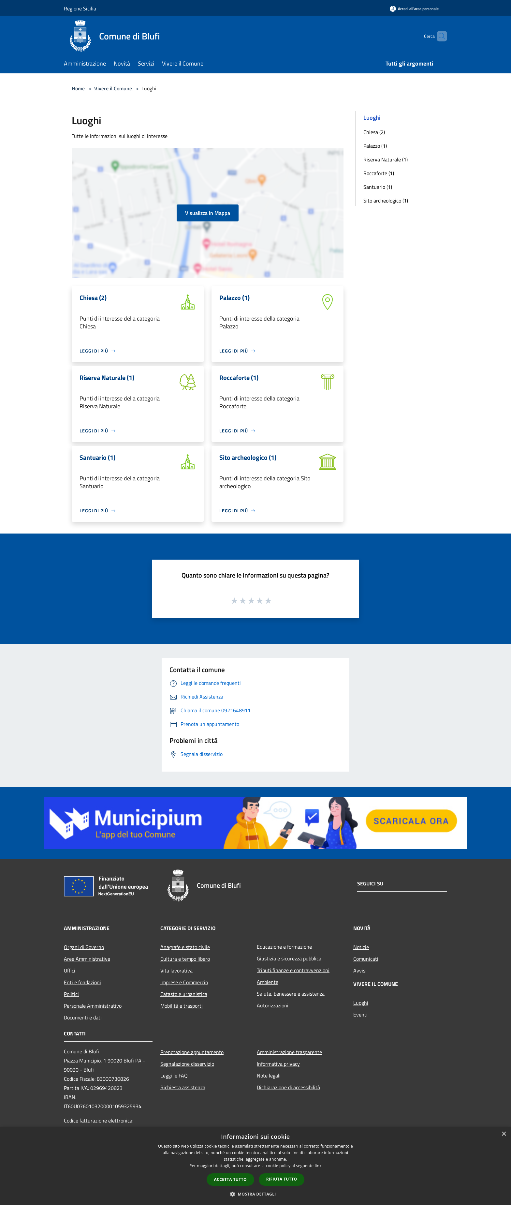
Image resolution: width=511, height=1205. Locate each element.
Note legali (269, 1075)
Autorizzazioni (272, 1005)
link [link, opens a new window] (318, 1165)
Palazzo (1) (375, 146)
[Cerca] (439, 36)
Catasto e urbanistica (183, 994)
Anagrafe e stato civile (185, 947)
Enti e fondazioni (82, 982)
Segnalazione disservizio (187, 1064)
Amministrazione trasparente (289, 1052)
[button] (255, 1194)
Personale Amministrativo (93, 1006)
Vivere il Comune (113, 88)
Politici (71, 994)
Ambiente (267, 982)
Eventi (360, 1014)
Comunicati (365, 959)
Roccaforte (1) (378, 173)
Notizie (361, 947)
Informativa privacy (278, 1064)
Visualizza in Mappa (207, 213)
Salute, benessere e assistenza (291, 994)
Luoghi (360, 1003)
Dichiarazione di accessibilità (288, 1087)
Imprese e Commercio (184, 982)
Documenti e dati (83, 1017)
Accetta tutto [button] (230, 1179)
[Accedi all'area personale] (414, 8)
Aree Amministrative (87, 959)
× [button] (503, 1134)
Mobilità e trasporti (181, 1006)
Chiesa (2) (374, 132)
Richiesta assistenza (182, 1087)
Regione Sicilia (80, 8)
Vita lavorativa (176, 970)
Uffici (69, 970)
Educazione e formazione (284, 947)
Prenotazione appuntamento (192, 1052)
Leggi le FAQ (174, 1075)
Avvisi (360, 970)
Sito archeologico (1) (385, 200)
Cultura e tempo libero (185, 959)
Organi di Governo (84, 947)
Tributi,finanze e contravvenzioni (293, 970)
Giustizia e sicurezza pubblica (289, 958)
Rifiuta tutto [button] (281, 1179)
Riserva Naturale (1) (385, 159)
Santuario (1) (377, 187)
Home (78, 88)
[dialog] (255, 1166)
